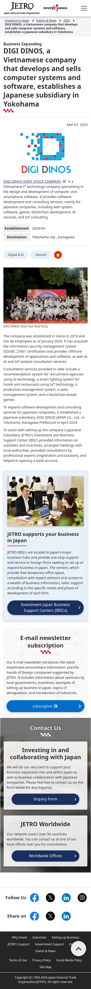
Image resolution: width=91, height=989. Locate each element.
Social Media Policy (69, 960)
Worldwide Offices (45, 855)
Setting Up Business (65, 937)
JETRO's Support (18, 944)
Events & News (45, 951)
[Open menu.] (84, 8)
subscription (45, 706)
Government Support (49, 944)
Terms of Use (18, 960)
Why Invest (19, 937)
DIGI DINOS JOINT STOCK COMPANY (34, 181)
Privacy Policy (41, 960)
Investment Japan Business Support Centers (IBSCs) (45, 607)
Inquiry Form (46, 799)
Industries (39, 937)
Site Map (45, 967)
